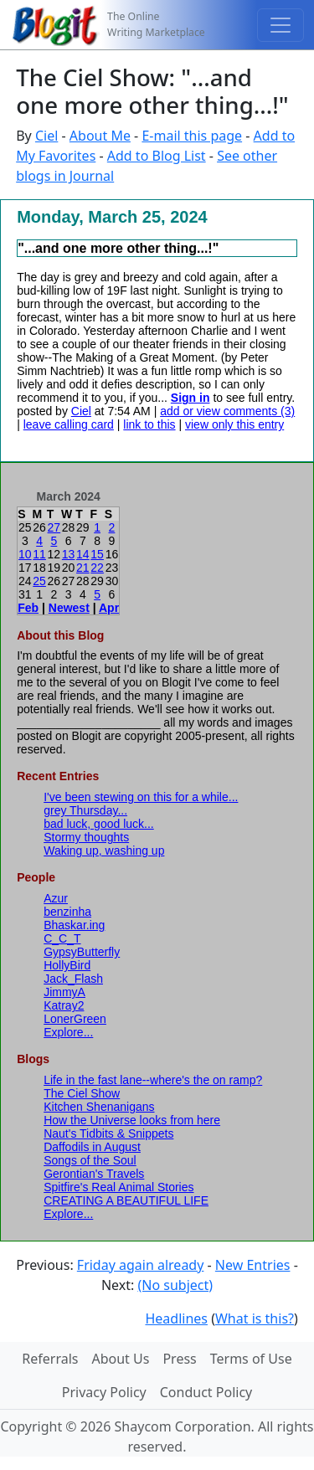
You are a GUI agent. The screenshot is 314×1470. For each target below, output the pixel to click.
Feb (28, 607)
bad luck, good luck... (99, 823)
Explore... (68, 1032)
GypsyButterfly (82, 952)
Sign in (190, 397)
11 (39, 554)
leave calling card (68, 424)
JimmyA (64, 992)
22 (97, 567)
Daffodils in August (92, 1147)
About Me (100, 135)
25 (39, 581)
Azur (56, 898)
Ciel (46, 135)
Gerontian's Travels (94, 1173)
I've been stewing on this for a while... (141, 797)
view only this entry (234, 424)
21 (83, 567)
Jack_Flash (73, 978)
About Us (120, 1358)
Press (179, 1358)
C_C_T (62, 938)
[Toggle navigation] (280, 25)
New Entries (253, 1265)
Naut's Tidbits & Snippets (108, 1133)
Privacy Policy (104, 1392)
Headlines (176, 1318)
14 (83, 554)
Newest (69, 607)
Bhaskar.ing (74, 925)
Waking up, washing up (104, 850)
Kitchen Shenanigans (99, 1106)
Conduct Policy (206, 1392)
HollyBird (67, 965)
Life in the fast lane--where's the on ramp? (153, 1080)
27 (54, 527)
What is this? (254, 1318)
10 (25, 554)
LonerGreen (75, 1018)
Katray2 (64, 1005)
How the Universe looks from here (132, 1120)
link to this (149, 424)
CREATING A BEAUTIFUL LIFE (126, 1200)
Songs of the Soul (90, 1160)
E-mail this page (192, 135)
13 (68, 554)
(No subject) (175, 1285)
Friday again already (140, 1265)
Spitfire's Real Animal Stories (118, 1187)
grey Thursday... (85, 810)
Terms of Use (251, 1358)
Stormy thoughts (86, 837)
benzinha (67, 911)
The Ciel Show (82, 1093)
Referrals (50, 1358)
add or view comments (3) (227, 411)
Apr (109, 607)
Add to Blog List (156, 155)
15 (97, 554)
